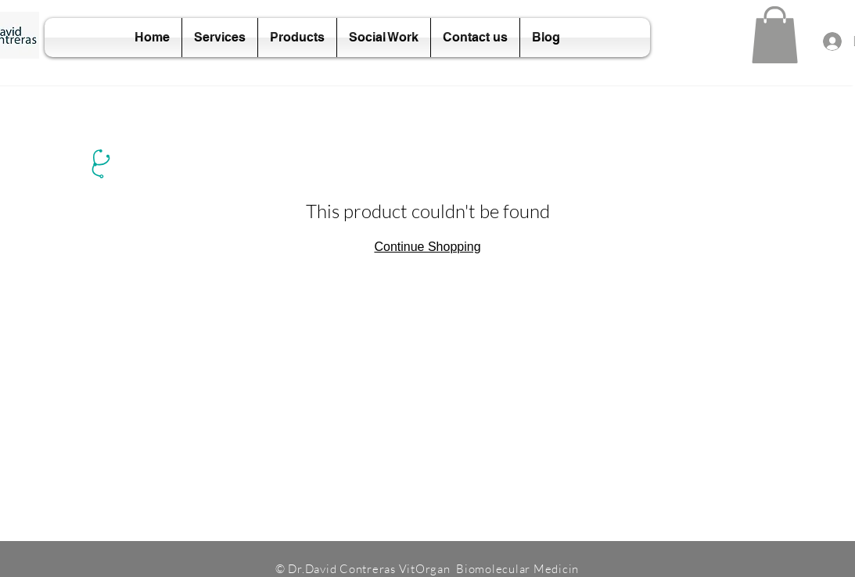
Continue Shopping (427, 246)
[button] (775, 34)
